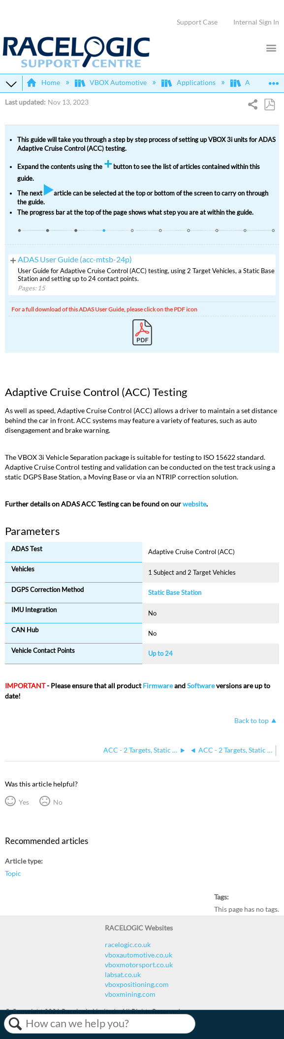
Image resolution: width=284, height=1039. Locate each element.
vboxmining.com (130, 994)
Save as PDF (269, 105)
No (58, 802)
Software (201, 685)
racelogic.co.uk (128, 944)
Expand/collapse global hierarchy (11, 83)
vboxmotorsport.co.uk (139, 964)
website (194, 504)
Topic (13, 873)
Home (43, 82)
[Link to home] (76, 65)
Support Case (197, 22)
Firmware (158, 685)
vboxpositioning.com (137, 984)
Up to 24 (160, 653)
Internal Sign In (256, 22)
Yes (24, 802)
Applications (189, 82)
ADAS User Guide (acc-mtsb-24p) (75, 259)
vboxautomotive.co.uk (138, 955)
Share (253, 105)
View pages (13, 259)
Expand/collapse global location (273, 80)
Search (15, 1023)
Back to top (251, 720)
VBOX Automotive (111, 82)
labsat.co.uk (123, 974)
